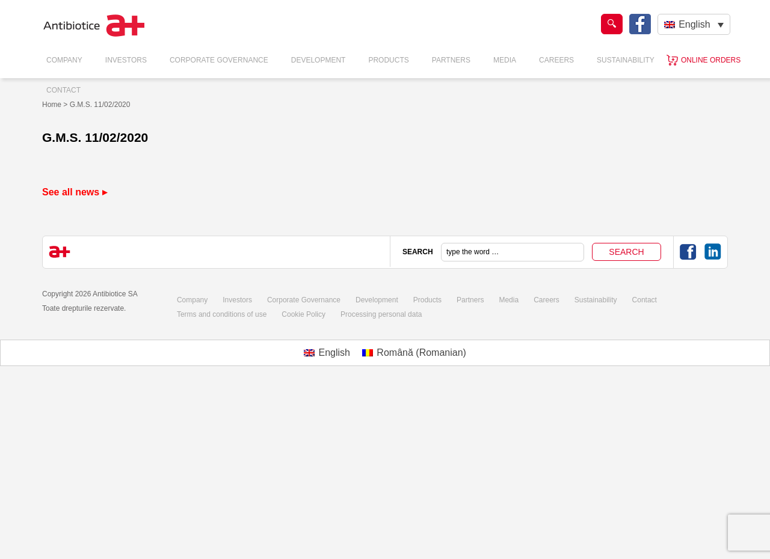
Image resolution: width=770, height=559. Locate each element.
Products (388, 60)
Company (64, 60)
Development (318, 60)
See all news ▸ (74, 192)
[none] (694, 24)
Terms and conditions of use (221, 314)
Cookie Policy (303, 314)
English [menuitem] (694, 24)
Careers (556, 60)
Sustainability (625, 60)
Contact (63, 90)
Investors (126, 60)
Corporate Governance (219, 60)
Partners (451, 60)
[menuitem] (694, 24)
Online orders (711, 60)
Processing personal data (381, 314)
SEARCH (417, 252)
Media (504, 60)
